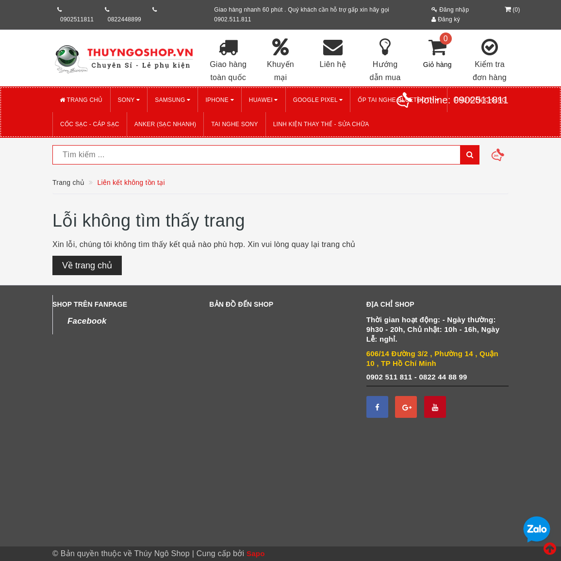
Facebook (87, 321)
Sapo (256, 553)
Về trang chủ (87, 265)
